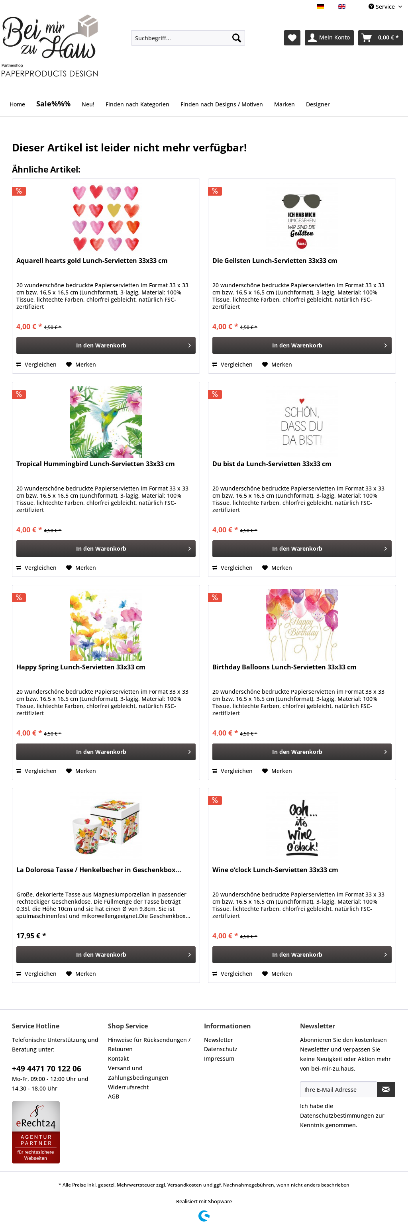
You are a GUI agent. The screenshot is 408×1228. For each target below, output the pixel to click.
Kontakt (118, 1058)
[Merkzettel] (292, 38)
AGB (113, 1096)
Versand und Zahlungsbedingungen (138, 1072)
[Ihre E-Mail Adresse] (338, 1089)
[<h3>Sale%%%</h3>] (53, 100)
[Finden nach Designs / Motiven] (222, 104)
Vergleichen (36, 364)
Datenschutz (220, 1049)
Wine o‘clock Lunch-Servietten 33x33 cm (275, 870)
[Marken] (284, 104)
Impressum (219, 1058)
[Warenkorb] (380, 38)
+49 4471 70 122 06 (46, 1068)
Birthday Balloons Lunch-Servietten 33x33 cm (284, 667)
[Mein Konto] (329, 38)
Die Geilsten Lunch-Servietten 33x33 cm (274, 261)
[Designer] (317, 104)
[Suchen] (236, 38)
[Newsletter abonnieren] (386, 1089)
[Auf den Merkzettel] (81, 364)
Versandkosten (184, 1184)
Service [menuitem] (382, 6)
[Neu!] (88, 104)
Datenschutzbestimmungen (337, 1115)
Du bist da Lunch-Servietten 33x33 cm (272, 464)
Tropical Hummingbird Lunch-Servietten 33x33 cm (95, 464)
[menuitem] (188, 41)
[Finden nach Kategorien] (137, 104)
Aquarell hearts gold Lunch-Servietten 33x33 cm (92, 261)
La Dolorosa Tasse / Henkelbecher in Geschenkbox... (98, 870)
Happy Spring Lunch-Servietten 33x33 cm (80, 667)
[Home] (17, 104)
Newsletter (218, 1040)
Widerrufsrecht (128, 1087)
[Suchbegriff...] (188, 38)
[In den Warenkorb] (106, 345)
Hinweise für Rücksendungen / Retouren (149, 1044)
